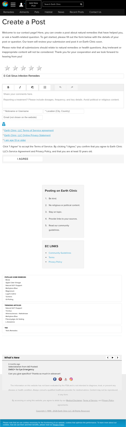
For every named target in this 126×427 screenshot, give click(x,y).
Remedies (8, 12)
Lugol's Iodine (11, 294)
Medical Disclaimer (74, 400)
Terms (51, 257)
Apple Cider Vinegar (13, 283)
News (61, 12)
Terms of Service (90, 400)
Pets (37, 12)
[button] (8, 88)
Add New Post (33, 4)
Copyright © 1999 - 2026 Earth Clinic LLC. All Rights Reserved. (63, 411)
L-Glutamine (10, 322)
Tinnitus (9, 311)
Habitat (48, 12)
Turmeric (9, 297)
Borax (8, 280)
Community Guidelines (60, 253)
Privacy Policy (55, 262)
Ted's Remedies (11, 331)
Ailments (24, 12)
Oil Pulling (9, 299)
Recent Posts (77, 12)
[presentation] (8, 87)
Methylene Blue (12, 288)
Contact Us (95, 12)
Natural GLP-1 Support (14, 285)
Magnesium (10, 291)
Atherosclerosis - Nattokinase (17, 314)
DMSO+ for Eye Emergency (21, 369)
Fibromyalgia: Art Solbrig (15, 319)
